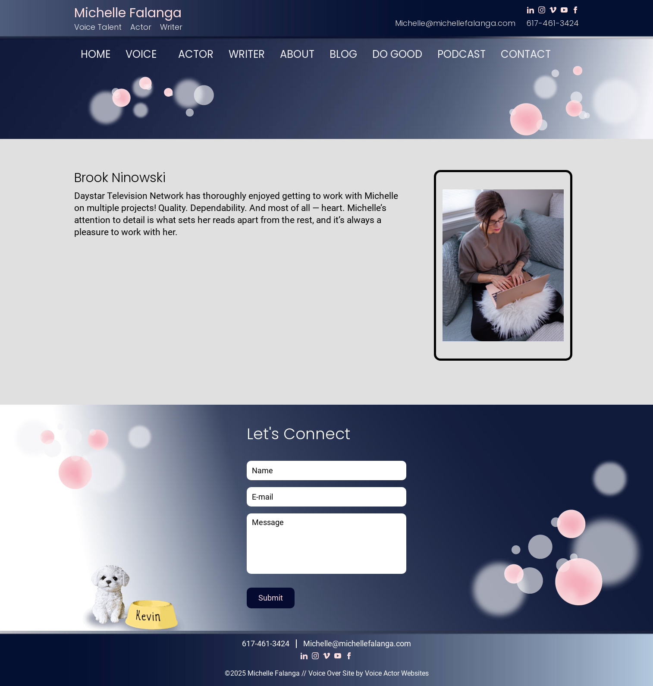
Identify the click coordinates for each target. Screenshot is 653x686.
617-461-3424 (552, 23)
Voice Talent (98, 27)
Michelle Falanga (128, 13)
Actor (140, 27)
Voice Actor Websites (397, 673)
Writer (171, 27)
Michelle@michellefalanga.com (455, 23)
